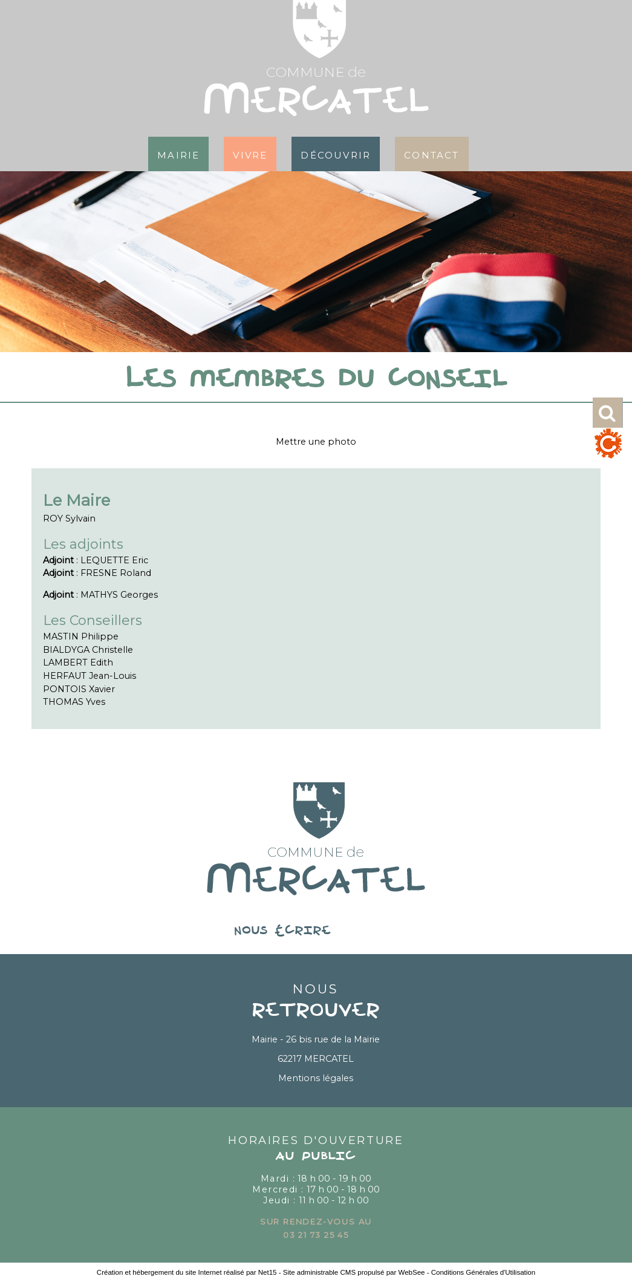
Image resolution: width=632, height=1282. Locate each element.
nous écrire (315, 931)
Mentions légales (315, 1078)
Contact (431, 154)
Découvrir (336, 154)
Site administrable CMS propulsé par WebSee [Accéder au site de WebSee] (354, 1272)
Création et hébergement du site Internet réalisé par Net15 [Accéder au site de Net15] (187, 1272)
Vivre (250, 154)
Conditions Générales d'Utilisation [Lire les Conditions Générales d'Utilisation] (483, 1272)
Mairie (178, 154)
